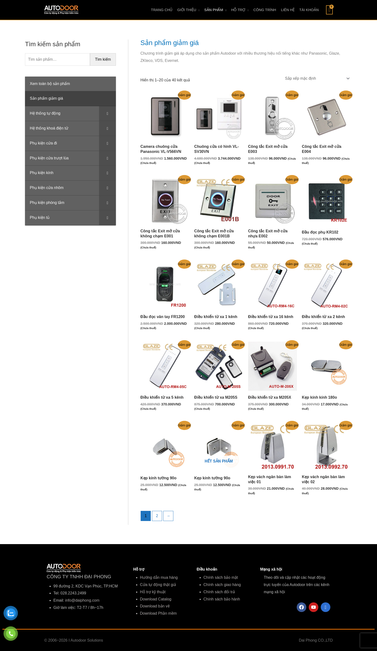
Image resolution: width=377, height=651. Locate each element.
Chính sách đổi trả (219, 592)
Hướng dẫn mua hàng (159, 577)
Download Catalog (155, 599)
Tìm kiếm (103, 59)
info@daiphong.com (82, 600)
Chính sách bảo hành (221, 599)
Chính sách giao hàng (222, 585)
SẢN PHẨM (213, 10)
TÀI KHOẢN (309, 10)
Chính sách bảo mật (220, 577)
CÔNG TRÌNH (264, 10)
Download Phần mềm (158, 613)
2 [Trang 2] (157, 516)
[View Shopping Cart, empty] (329, 9)
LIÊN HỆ (287, 10)
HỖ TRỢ (238, 10)
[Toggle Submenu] (107, 113)
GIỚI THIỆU (186, 10)
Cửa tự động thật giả (158, 585)
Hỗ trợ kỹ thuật (152, 592)
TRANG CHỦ (161, 10)
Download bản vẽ (155, 606)
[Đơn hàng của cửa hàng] (316, 78)
